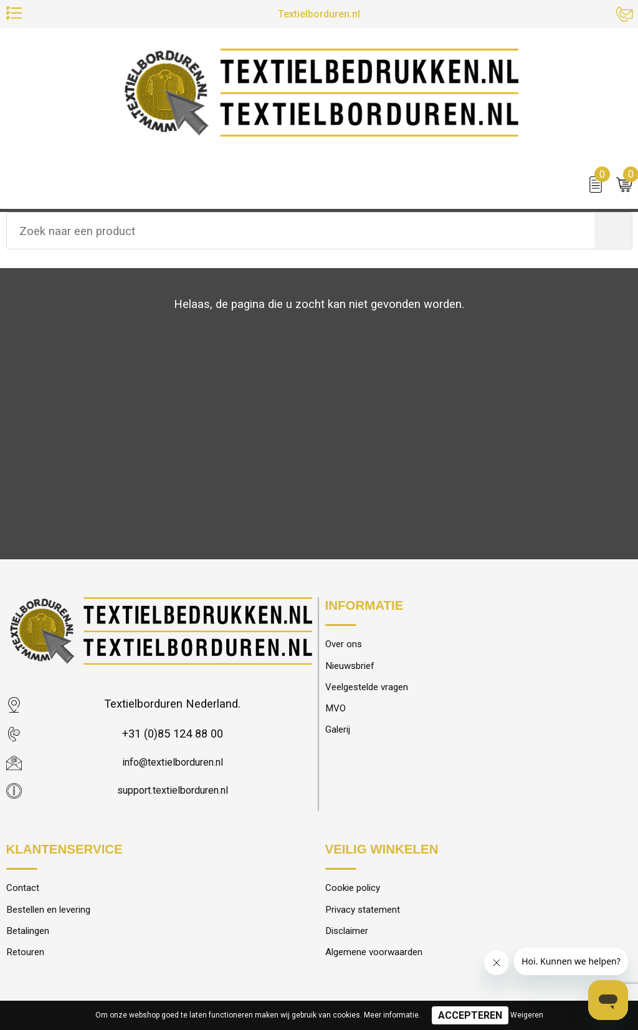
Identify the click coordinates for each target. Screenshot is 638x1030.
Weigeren (526, 1015)
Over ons (346, 645)
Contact (25, 892)
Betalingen (31, 938)
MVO (337, 715)
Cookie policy (356, 892)
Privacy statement (368, 915)
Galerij (340, 738)
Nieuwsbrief (353, 668)
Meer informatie (391, 1015)
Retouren (27, 961)
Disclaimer (350, 938)
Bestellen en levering (54, 915)
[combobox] (300, 233)
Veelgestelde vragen (373, 692)
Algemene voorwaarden (381, 961)
